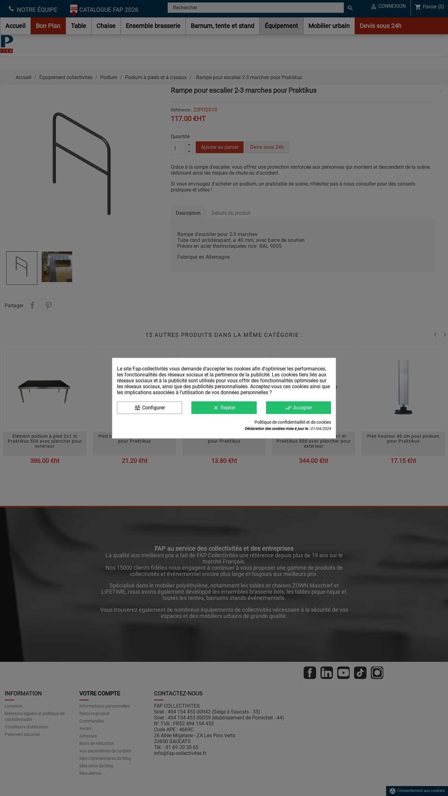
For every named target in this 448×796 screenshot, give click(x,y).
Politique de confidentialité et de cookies (292, 421)
